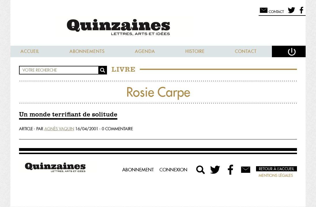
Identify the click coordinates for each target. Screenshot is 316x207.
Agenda (145, 51)
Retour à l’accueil (276, 168)
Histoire (195, 51)
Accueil (29, 51)
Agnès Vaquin (59, 128)
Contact (246, 51)
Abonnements (87, 51)
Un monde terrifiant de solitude (68, 115)
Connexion (173, 169)
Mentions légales (276, 175)
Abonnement (138, 169)
